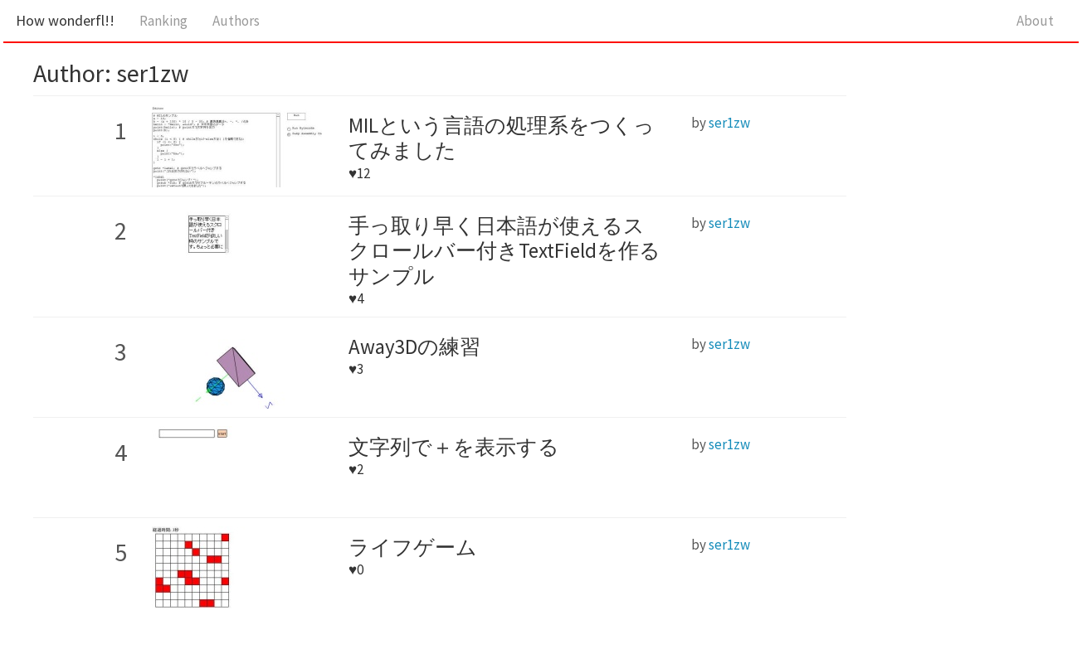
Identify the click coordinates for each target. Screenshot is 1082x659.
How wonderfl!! (65, 20)
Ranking (163, 21)
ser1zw (729, 123)
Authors (236, 21)
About (1035, 21)
